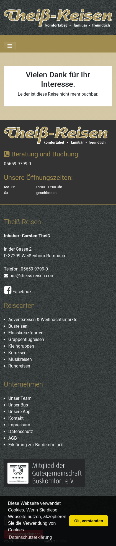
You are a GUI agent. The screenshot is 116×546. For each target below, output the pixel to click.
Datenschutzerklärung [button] (30, 537)
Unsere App (19, 411)
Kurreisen (17, 352)
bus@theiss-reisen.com (29, 275)
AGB (12, 438)
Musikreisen (20, 359)
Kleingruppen (21, 346)
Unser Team (20, 398)
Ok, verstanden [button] (88, 521)
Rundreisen (19, 366)
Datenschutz (20, 431)
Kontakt (16, 418)
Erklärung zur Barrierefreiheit (36, 444)
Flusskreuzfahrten (25, 332)
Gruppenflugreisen (26, 339)
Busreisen (17, 326)
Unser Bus (18, 405)
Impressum (19, 424)
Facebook (18, 291)
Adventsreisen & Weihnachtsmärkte (42, 319)
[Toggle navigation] (10, 46)
